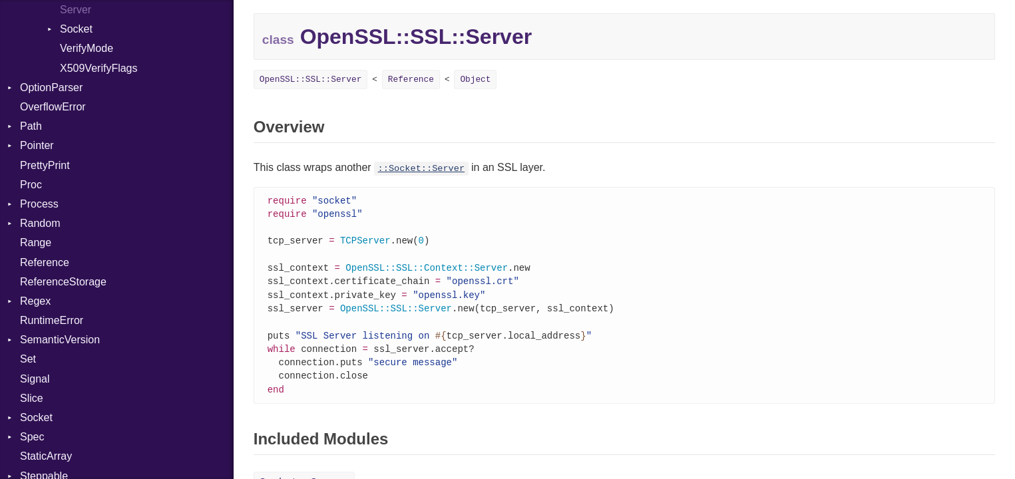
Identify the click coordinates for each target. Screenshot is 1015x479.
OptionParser (51, 87)
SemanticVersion (60, 339)
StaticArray (46, 456)
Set (28, 359)
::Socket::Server (421, 169)
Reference (44, 262)
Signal (34, 379)
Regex (35, 301)
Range (35, 242)
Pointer (37, 145)
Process (39, 204)
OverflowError (53, 106)
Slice (31, 398)
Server (75, 9)
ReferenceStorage (63, 281)
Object (475, 79)
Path (31, 126)
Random (40, 223)
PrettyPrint (45, 165)
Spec (32, 436)
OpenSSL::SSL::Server (311, 79)
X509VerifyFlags (99, 68)
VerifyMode (86, 48)
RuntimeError (51, 320)
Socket (76, 29)
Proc (31, 184)
